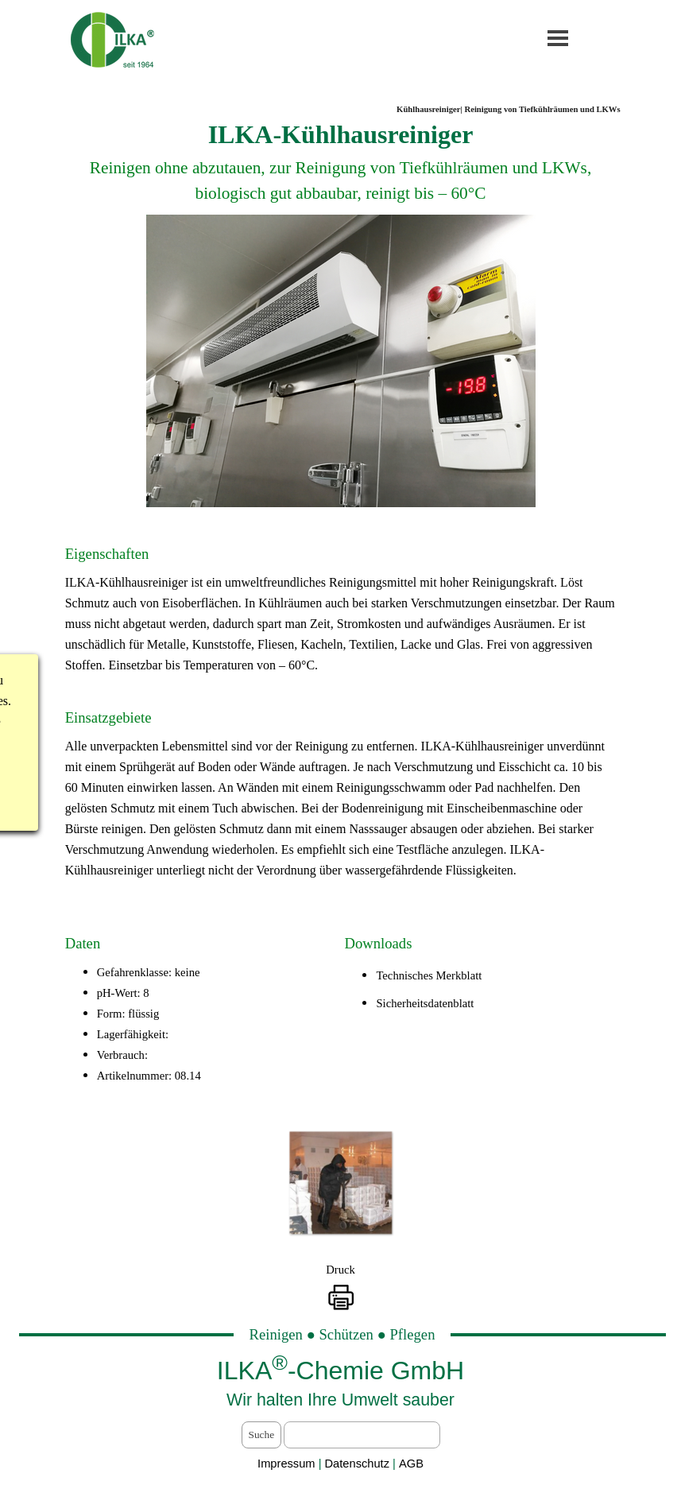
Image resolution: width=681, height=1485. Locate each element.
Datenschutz (359, 1463)
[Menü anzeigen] (558, 37)
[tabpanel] (341, 165)
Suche (262, 1434)
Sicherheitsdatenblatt (425, 1003)
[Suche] (361, 1434)
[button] (340, 1182)
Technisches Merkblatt (429, 975)
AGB (411, 1463)
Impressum (286, 1463)
